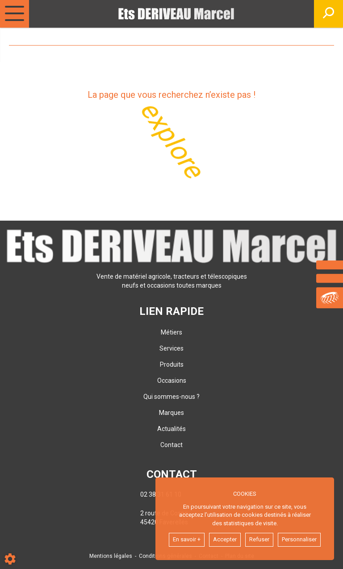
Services (171, 348)
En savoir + (187, 539)
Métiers (171, 332)
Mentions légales (110, 556)
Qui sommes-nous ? (171, 396)
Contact (171, 444)
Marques (171, 412)
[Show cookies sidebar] (10, 559)
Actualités (171, 428)
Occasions (171, 380)
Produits (172, 364)
